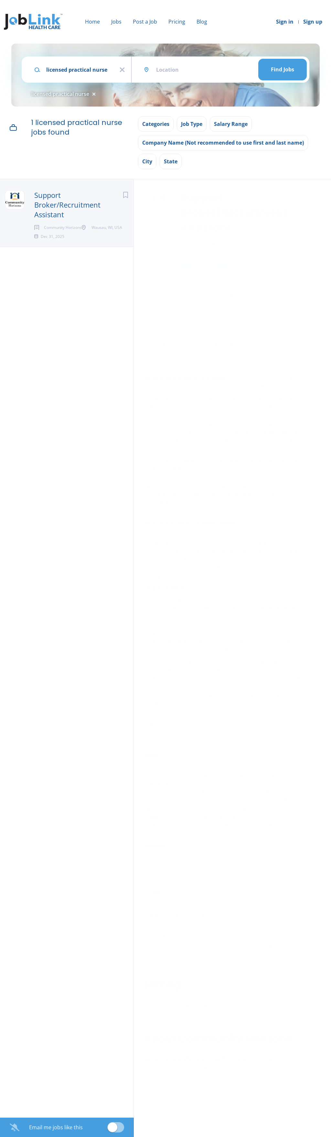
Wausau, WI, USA (164, 296)
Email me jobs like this (56, 1127)
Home (92, 21)
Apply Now (205, 265)
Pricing (176, 21)
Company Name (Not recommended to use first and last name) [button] (223, 142)
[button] (317, 266)
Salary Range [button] (231, 124)
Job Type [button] (191, 124)
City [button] (147, 161)
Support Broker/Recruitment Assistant (67, 204)
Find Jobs (282, 69)
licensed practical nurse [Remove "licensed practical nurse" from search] (60, 93)
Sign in (285, 21)
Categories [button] (155, 124)
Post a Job (145, 21)
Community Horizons (216, 244)
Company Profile (165, 1109)
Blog (202, 21)
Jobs (116, 21)
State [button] (170, 161)
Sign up (312, 21)
